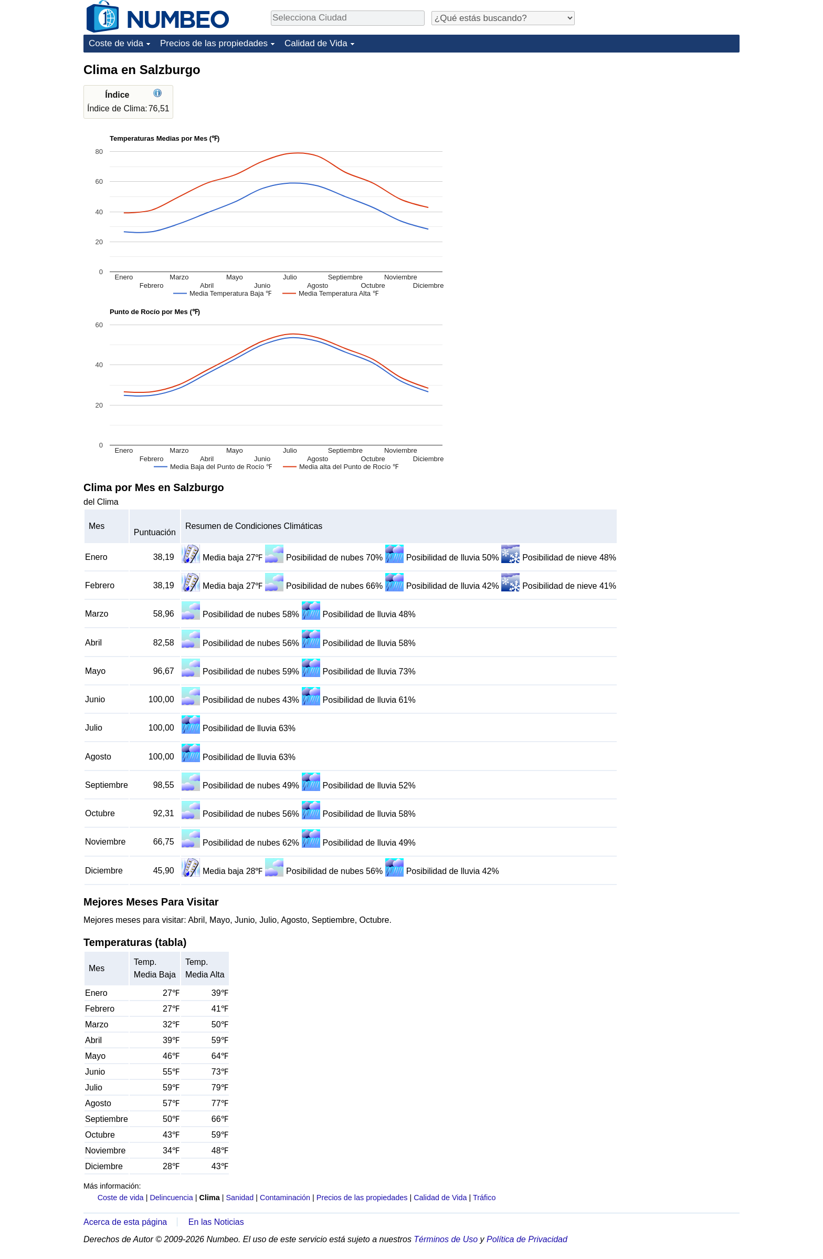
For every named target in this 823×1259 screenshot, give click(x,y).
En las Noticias (216, 1222)
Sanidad (240, 1197)
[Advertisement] (661, 127)
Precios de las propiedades (214, 43)
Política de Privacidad (527, 1239)
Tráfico (484, 1197)
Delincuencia (171, 1197)
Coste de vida (116, 43)
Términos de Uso (446, 1239)
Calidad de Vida (315, 43)
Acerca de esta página (125, 1222)
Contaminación (285, 1197)
